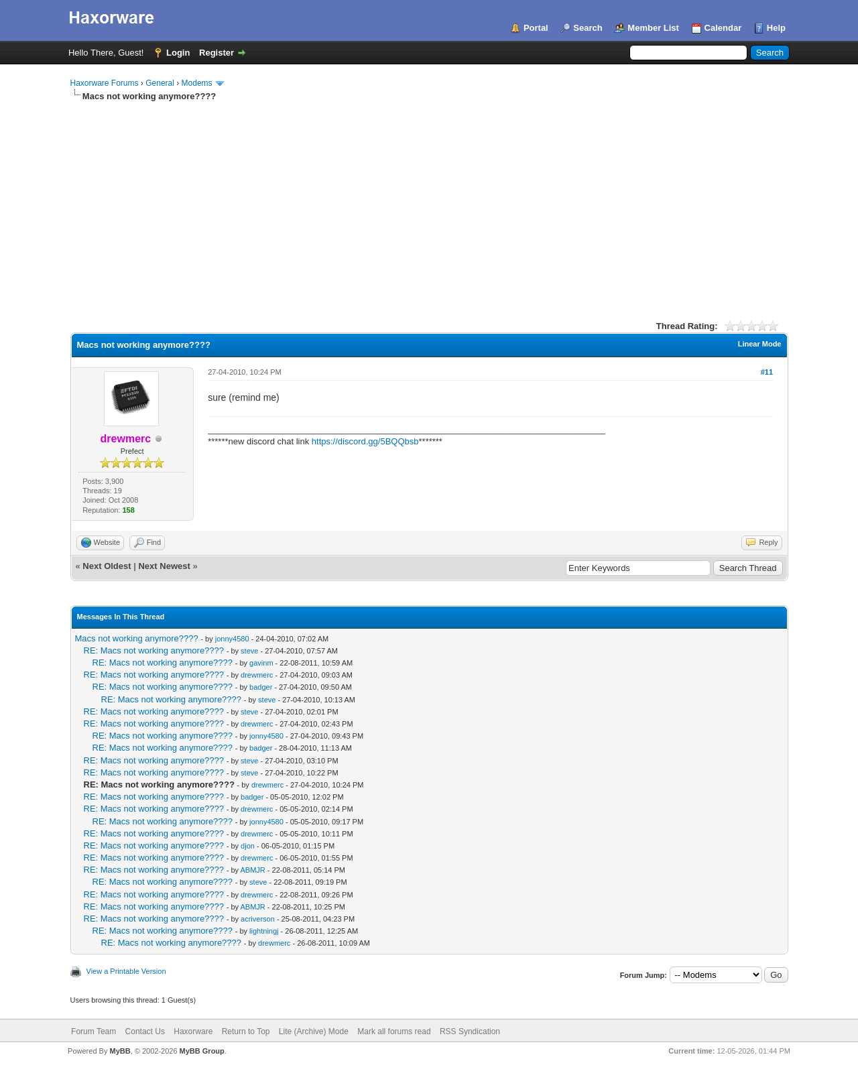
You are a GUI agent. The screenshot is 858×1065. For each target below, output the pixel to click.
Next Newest (164, 566)
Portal (536, 28)
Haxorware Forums (104, 83)
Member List (653, 28)
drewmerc (257, 675)
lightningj (263, 931)
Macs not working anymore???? (136, 638)
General (159, 83)
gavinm (261, 663)
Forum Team (93, 1031)
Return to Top (246, 1031)
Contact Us (145, 1031)
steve (249, 651)
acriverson (258, 919)
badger (260, 687)
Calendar (723, 28)
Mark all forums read (393, 1031)
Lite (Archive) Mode (314, 1031)
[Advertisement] (429, 203)
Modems (197, 83)
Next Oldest (106, 566)
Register (216, 53)
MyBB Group (202, 1051)
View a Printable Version (126, 971)
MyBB (119, 1051)
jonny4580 (232, 639)
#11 (767, 372)
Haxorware (193, 1031)
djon (248, 846)
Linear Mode (760, 344)
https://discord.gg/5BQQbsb (365, 441)
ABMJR (252, 870)
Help (776, 28)
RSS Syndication (470, 1031)
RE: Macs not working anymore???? (154, 650)
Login (178, 53)
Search (587, 28)
